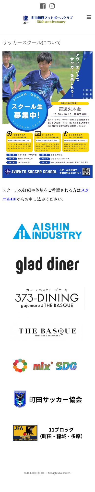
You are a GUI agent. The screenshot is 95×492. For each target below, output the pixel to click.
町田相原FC (39, 473)
